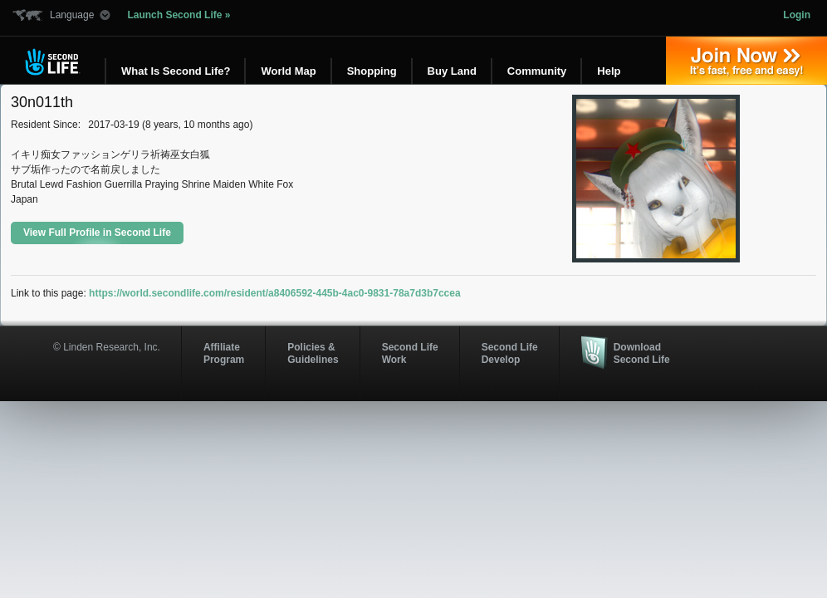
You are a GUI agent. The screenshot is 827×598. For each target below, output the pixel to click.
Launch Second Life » (178, 15)
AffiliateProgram (223, 353)
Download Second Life (642, 353)
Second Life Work (410, 353)
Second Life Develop (510, 353)
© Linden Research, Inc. (106, 347)
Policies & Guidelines (312, 353)
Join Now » (746, 61)
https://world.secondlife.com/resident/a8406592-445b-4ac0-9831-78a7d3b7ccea (275, 293)
